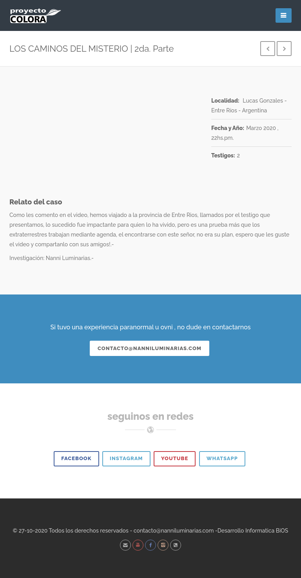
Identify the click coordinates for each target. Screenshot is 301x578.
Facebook (76, 458)
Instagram (126, 458)
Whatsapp (222, 458)
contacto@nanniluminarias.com (149, 348)
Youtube (174, 458)
